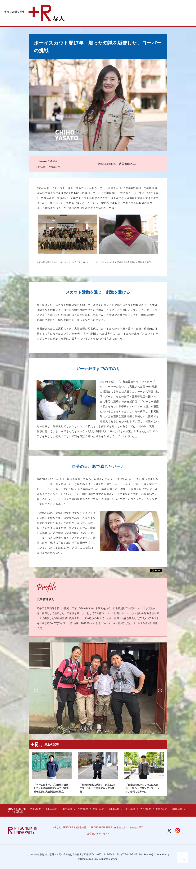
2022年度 (83, 809)
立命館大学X (136, 827)
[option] (98, 688)
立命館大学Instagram (98, 833)
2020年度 (114, 809)
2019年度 (130, 809)
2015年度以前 (15, 811)
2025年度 (35, 809)
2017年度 (161, 809)
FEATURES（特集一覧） (76, 827)
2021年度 (98, 809)
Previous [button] (36, 690)
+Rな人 (57, 827)
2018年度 (145, 809)
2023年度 (67, 809)
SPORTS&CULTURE (101, 827)
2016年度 (177, 809)
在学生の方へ (121, 827)
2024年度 (51, 809)
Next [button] (160, 690)
